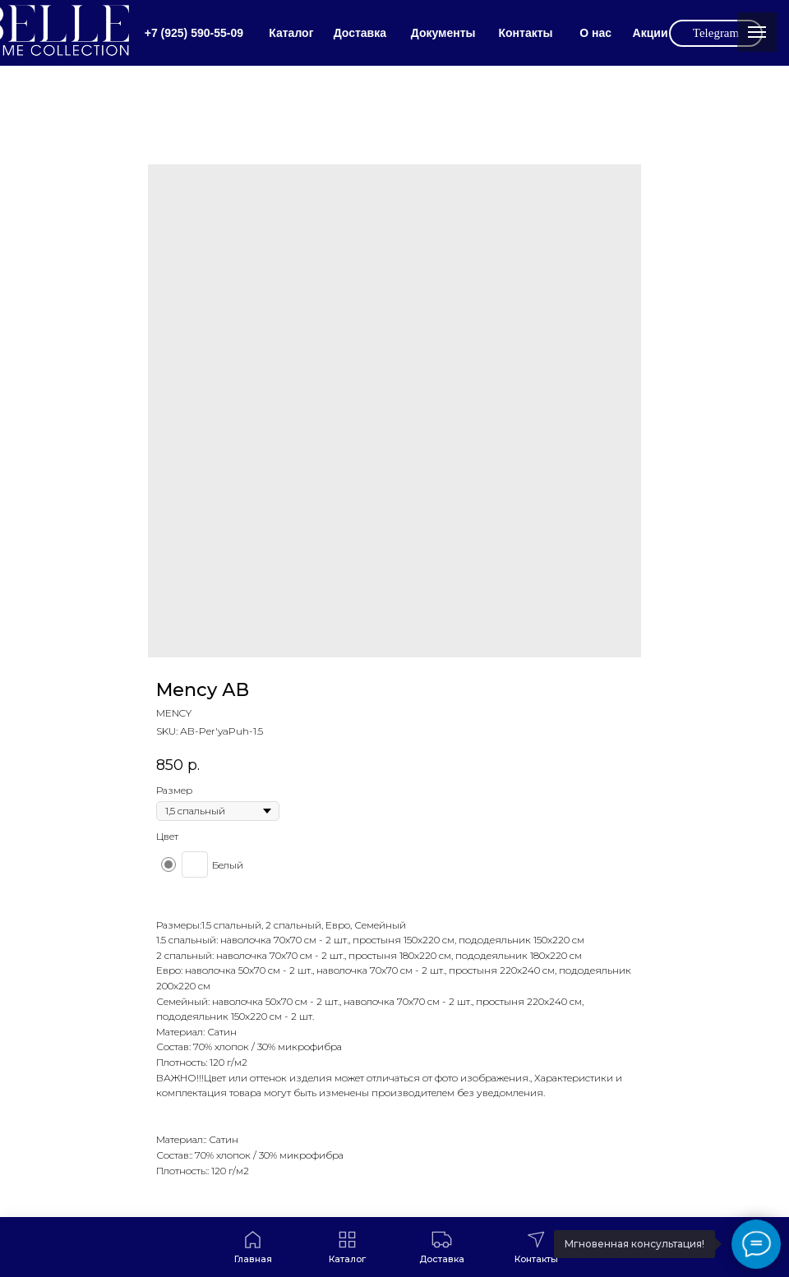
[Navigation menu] (757, 32)
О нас (595, 32)
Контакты (525, 32)
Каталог (291, 32)
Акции (650, 32)
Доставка (360, 32)
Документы (443, 32)
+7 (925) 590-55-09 (194, 32)
